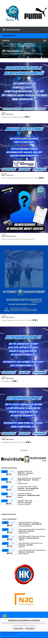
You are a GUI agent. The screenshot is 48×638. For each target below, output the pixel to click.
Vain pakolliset (30, 628)
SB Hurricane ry (25, 35)
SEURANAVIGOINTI (25, 29)
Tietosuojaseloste (7, 608)
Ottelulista (5, 493)
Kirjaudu (24, 40)
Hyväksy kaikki (18, 628)
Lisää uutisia (24, 435)
